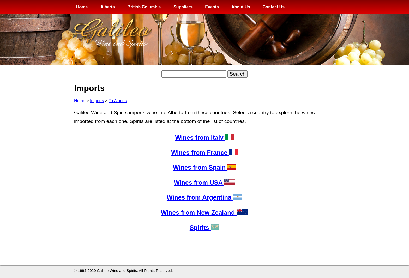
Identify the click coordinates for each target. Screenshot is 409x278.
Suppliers (183, 7)
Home (82, 7)
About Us (240, 7)
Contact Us (274, 7)
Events (212, 7)
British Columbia (144, 7)
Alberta (107, 7)
